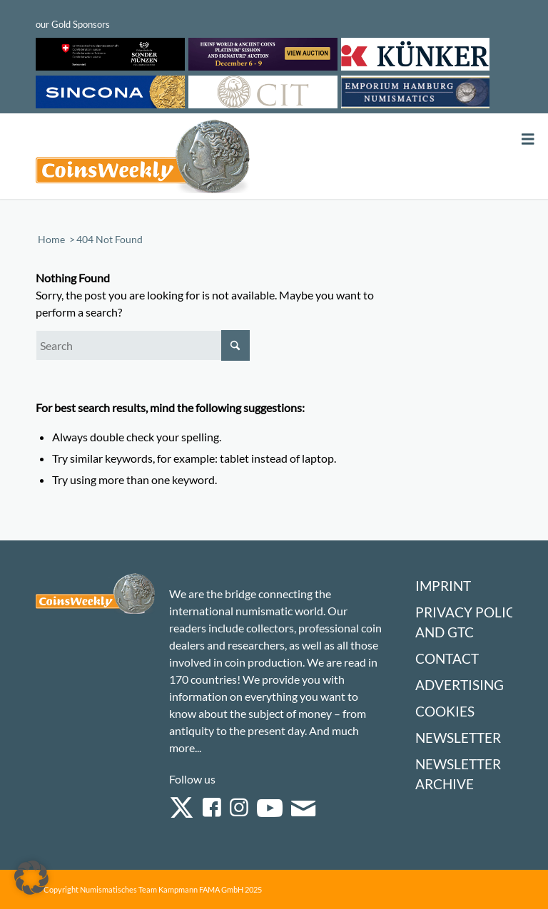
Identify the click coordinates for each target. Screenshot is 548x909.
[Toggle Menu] (528, 139)
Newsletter (458, 737)
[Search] (143, 345)
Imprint (443, 585)
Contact (447, 658)
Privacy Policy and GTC (469, 622)
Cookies (445, 711)
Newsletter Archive (458, 774)
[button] (31, 877)
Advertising (459, 685)
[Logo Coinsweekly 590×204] (143, 159)
